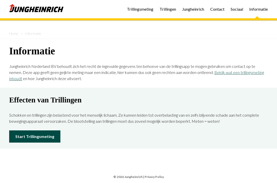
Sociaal (237, 9)
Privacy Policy (154, 177)
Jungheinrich (193, 9)
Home (13, 33)
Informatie (258, 9)
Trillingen (168, 9)
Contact (217, 9)
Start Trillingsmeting (34, 136)
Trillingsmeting (140, 9)
